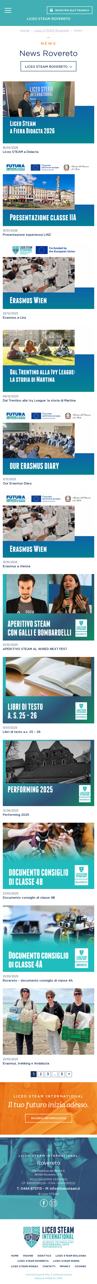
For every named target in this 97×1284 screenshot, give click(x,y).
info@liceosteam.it (65, 1188)
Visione (28, 1255)
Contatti (49, 1266)
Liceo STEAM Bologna (71, 1255)
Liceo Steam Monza (24, 1266)
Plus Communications (58, 1275)
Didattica (44, 1255)
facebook (44, 1203)
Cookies (80, 1266)
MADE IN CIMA (54, 1278)
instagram (53, 1203)
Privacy (65, 1266)
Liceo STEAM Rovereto (48, 19)
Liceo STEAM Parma (66, 1261)
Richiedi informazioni (48, 1118)
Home (24, 30)
